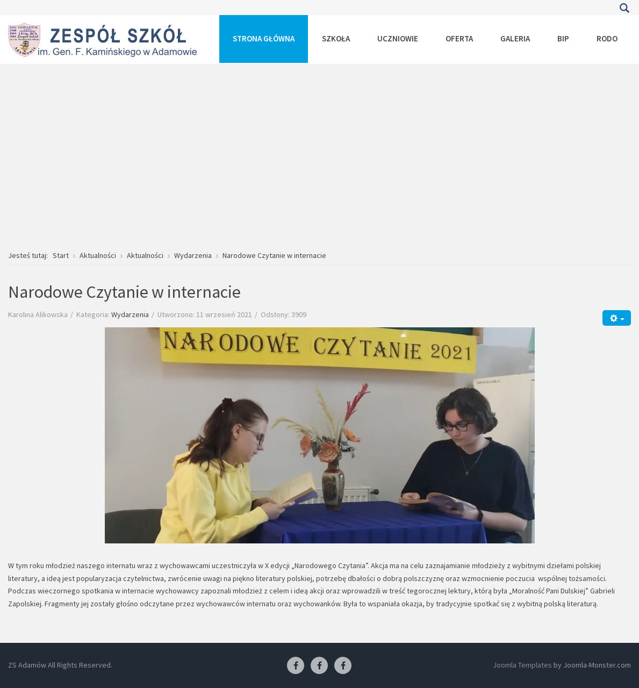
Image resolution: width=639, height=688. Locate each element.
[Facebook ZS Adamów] (295, 666)
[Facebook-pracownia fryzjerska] (319, 666)
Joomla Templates (522, 665)
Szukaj (624, 8)
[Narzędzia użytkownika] (616, 318)
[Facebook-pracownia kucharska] (342, 666)
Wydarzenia (130, 314)
